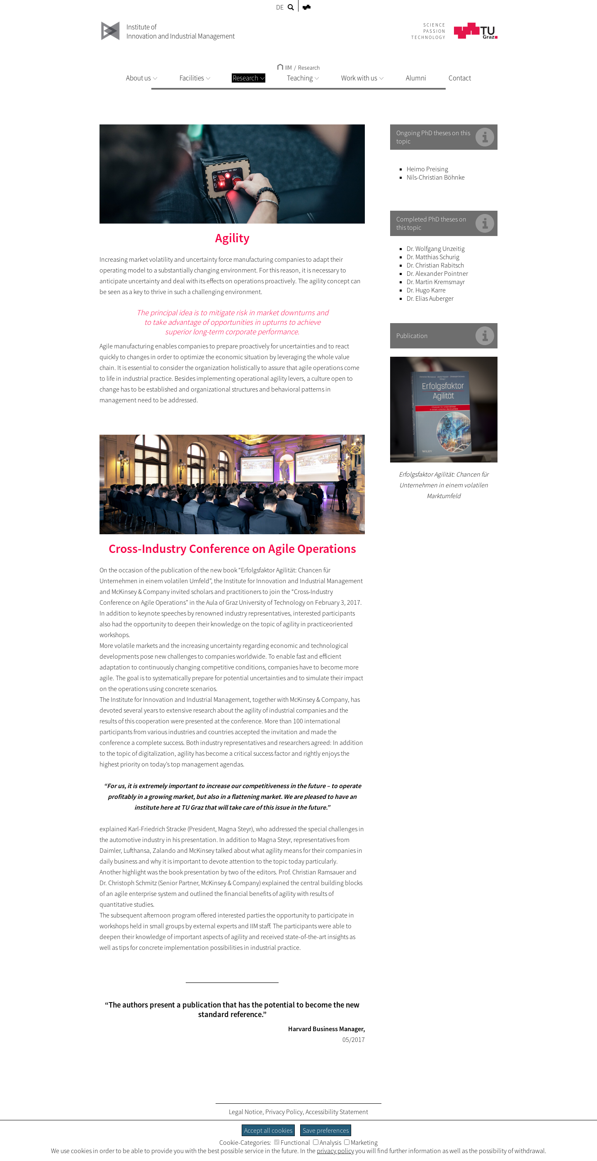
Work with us (362, 78)
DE (280, 7)
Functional (292, 1142)
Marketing (361, 1142)
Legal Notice (245, 1111)
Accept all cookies (268, 1130)
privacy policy (335, 1150)
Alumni (416, 78)
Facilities (195, 78)
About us (141, 78)
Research (249, 78)
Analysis (327, 1142)
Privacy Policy (284, 1111)
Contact (460, 78)
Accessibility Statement (337, 1111)
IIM (284, 67)
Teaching (303, 78)
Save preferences (326, 1130)
